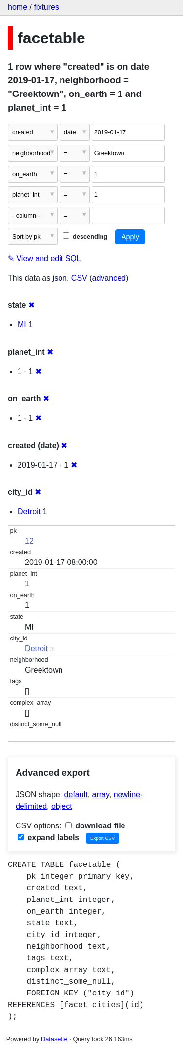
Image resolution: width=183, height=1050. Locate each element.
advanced (109, 278)
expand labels (48, 837)
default (76, 794)
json (60, 278)
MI (22, 324)
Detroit (29, 511)
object (61, 806)
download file (95, 826)
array (100, 794)
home (17, 7)
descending (85, 236)
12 (29, 541)
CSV (79, 278)
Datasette (54, 1039)
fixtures (46, 7)
